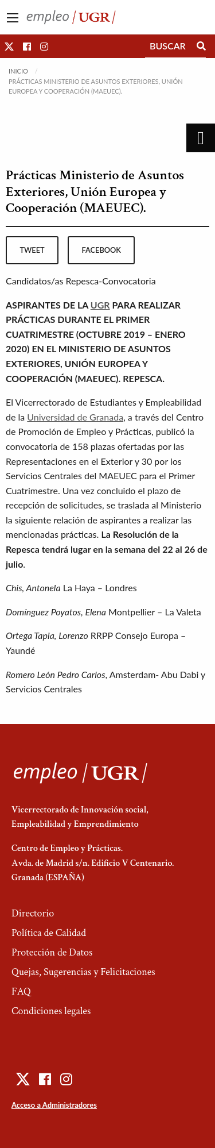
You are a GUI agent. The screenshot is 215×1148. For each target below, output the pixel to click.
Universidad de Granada (75, 416)
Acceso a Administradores (54, 1105)
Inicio (18, 71)
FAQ (21, 991)
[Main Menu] (12, 17)
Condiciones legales (51, 1011)
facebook (101, 250)
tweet (31, 250)
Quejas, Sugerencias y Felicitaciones (83, 972)
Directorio (32, 913)
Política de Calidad (48, 932)
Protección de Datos (51, 952)
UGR (100, 304)
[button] (9, 46)
